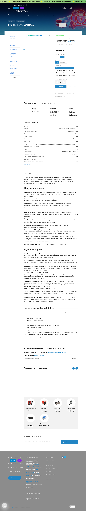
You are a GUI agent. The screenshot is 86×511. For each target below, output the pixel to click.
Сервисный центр (51, 474)
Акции (48, 463)
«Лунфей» (28, 467)
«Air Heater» (39, 473)
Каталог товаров (51, 460)
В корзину (60, 86)
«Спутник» (28, 470)
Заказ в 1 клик (72, 86)
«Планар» (37, 469)
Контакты (49, 480)
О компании (50, 465)
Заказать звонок (15, 477)
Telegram (16, 8)
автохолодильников (30, 478)
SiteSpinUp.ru (11, 507)
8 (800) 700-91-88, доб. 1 (17, 464)
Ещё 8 (24, 49)
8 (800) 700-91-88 (18, 5)
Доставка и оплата (52, 468)
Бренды (48, 471)
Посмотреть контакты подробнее (56, 352)
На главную (49, 457)
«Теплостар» (36, 464)
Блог (47, 477)
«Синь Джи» (29, 475)
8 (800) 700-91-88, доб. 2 (17, 468)
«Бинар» (28, 466)
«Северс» (37, 466)
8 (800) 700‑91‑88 (71, 41)
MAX (22, 8)
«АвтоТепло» (34, 470)
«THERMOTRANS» (30, 472)
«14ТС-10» (32, 466)
